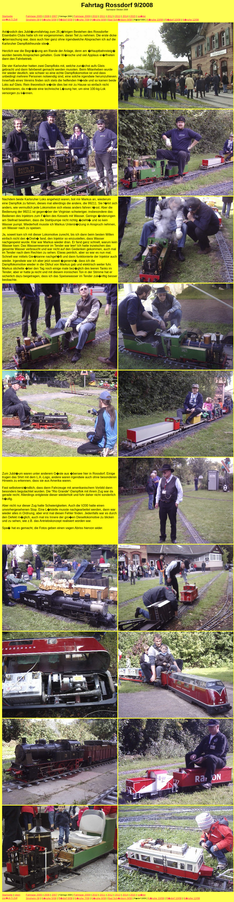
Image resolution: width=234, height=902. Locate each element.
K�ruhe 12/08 (191, 19)
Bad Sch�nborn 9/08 (120, 19)
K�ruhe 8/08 (98, 19)
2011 (102, 16)
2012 (110, 16)
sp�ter (142, 16)
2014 (125, 16)
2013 (117, 16)
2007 (54, 16)
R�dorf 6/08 (65, 19)
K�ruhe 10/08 (155, 19)
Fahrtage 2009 (82, 16)
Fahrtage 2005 (34, 16)
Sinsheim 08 (33, 19)
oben (17, 894)
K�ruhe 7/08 (82, 19)
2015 (133, 16)
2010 (95, 16)
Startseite (7, 16)
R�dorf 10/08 (173, 19)
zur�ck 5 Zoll (9, 19)
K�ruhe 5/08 (49, 19)
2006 (47, 16)
